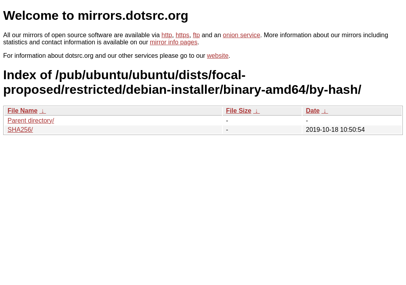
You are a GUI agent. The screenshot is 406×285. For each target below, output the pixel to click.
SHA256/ (20, 129)
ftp (196, 35)
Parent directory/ (31, 120)
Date (313, 110)
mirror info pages (173, 42)
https (183, 35)
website (217, 55)
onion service (241, 35)
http (166, 35)
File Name (23, 110)
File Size (238, 110)
